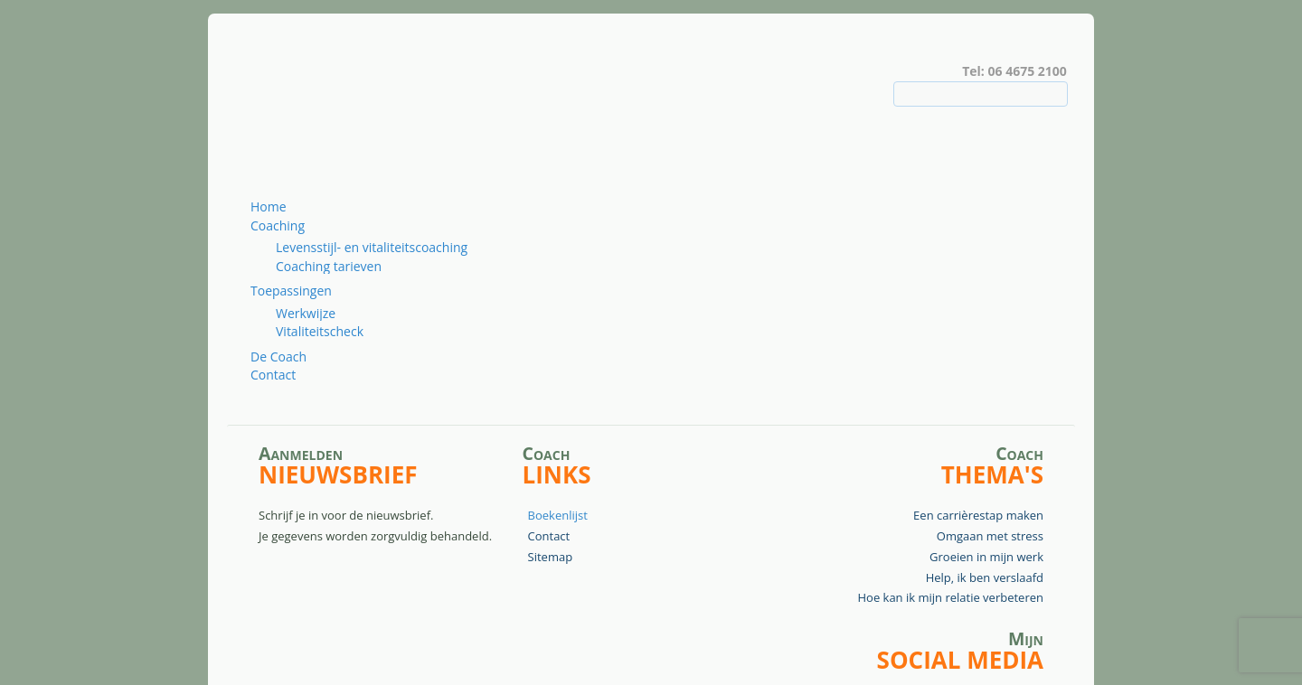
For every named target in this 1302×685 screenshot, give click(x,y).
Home (268, 206)
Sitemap (550, 557)
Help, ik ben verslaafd (984, 577)
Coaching (277, 225)
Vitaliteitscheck (319, 331)
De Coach (278, 356)
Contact (273, 374)
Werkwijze (305, 313)
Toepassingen (291, 290)
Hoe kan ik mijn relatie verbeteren (950, 597)
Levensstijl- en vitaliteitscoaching (371, 247)
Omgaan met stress (990, 536)
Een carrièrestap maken (978, 515)
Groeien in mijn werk (986, 557)
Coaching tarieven (329, 266)
